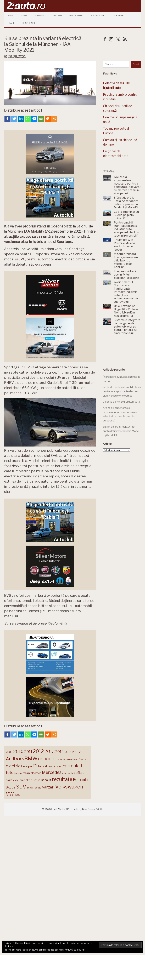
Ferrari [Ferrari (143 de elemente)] (52, 766)
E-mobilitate (97, 15)
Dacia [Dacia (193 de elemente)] (82, 759)
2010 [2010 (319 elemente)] (18, 751)
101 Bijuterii (118, 15)
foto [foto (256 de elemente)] (9, 772)
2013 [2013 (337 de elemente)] (49, 751)
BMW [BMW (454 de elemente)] (30, 759)
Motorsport (76, 15)
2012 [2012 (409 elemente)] (38, 751)
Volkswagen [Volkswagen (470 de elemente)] (69, 787)
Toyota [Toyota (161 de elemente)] (37, 787)
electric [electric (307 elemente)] (13, 765)
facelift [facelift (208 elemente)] (43, 766)
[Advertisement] (122, 351)
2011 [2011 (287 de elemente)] (28, 751)
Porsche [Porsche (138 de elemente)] (14, 780)
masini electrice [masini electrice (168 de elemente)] (32, 773)
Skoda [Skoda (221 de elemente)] (10, 787)
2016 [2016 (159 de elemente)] (75, 752)
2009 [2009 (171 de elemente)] (9, 752)
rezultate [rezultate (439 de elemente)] (62, 779)
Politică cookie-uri (74, 949)
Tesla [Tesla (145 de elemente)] (30, 787)
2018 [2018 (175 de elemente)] (82, 752)
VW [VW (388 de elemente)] (10, 794)
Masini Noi (40, 15)
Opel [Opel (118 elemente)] (8, 780)
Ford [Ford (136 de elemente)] (59, 766)
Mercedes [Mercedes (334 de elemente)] (52, 772)
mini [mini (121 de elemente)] (64, 773)
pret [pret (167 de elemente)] (22, 780)
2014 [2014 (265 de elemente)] (59, 751)
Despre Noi (29, 23)
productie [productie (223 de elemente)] (32, 780)
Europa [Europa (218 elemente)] (26, 766)
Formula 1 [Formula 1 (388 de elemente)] (72, 766)
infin (100, 809)
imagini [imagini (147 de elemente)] (18, 773)
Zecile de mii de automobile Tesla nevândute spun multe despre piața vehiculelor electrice (122, 391)
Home (11, 15)
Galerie (57, 15)
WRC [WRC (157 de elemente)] (18, 794)
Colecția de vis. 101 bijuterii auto (121, 401)
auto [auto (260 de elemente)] (20, 759)
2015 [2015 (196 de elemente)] (68, 752)
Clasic (11, 23)
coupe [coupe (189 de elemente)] (61, 759)
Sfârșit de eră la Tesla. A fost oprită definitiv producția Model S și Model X (121, 431)
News (24, 15)
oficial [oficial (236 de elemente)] (80, 773)
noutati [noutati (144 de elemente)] (71, 773)
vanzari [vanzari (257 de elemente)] (48, 787)
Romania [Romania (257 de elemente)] (80, 779)
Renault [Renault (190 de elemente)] (46, 780)
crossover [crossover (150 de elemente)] (72, 759)
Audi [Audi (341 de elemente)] (10, 758)
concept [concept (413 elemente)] (47, 759)
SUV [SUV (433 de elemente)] (21, 787)
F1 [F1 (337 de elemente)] (35, 765)
